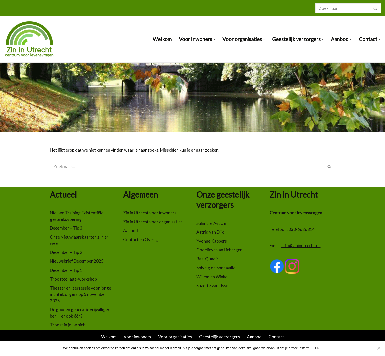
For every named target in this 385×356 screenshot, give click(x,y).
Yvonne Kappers (211, 241)
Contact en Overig (140, 239)
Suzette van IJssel (212, 285)
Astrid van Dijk (210, 232)
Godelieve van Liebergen (219, 249)
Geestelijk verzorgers (219, 336)
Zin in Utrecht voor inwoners (149, 212)
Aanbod (130, 230)
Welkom (162, 39)
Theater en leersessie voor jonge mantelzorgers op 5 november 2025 (80, 294)
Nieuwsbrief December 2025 (77, 261)
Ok (317, 348)
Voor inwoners (137, 336)
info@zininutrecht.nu (301, 245)
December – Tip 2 (66, 252)
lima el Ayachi (213, 223)
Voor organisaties (175, 336)
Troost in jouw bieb (67, 324)
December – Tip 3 (66, 228)
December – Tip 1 (66, 270)
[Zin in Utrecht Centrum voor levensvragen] (31, 39)
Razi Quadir (207, 258)
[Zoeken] (342, 8)
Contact (276, 336)
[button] (214, 39)
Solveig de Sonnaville (215, 267)
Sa (198, 223)
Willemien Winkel (212, 276)
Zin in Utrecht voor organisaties (153, 221)
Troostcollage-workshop (73, 279)
